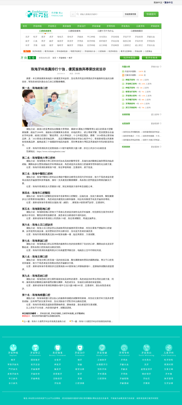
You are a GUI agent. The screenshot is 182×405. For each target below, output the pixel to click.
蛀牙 (35, 37)
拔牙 (27, 41)
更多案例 (156, 147)
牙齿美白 (125, 26)
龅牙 (51, 41)
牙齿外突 (139, 41)
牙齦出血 (124, 364)
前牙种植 (91, 41)
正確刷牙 (102, 360)
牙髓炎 (80, 45)
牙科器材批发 (62, 51)
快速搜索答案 (130, 14)
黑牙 (43, 41)
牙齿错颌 (115, 37)
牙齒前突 (35, 374)
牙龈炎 (80, 37)
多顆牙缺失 (13, 374)
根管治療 (79, 369)
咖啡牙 (60, 45)
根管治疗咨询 (131, 92)
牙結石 (146, 378)
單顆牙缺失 (13, 364)
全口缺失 (13, 383)
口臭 (35, 41)
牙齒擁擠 (35, 369)
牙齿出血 (151, 45)
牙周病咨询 (130, 104)
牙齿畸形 (115, 45)
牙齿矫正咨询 (131, 84)
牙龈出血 (151, 37)
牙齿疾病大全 (90, 51)
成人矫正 (139, 45)
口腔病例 (102, 51)
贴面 (43, 45)
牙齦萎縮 (124, 383)
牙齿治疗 (81, 26)
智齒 (80, 364)
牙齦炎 (124, 369)
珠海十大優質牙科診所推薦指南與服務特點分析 (100, 321)
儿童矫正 (127, 45)
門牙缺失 (13, 369)
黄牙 (43, 37)
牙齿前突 (139, 37)
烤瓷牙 (57, 364)
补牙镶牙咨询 (131, 100)
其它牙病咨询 (131, 107)
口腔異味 (102, 378)
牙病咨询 (155, 26)
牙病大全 (156, 67)
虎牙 (51, 37)
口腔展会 (148, 51)
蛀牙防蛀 (168, 360)
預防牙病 (102, 369)
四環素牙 (57, 374)
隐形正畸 (127, 41)
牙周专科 (111, 26)
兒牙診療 (168, 383)
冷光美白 (103, 37)
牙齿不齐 (127, 37)
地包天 (60, 37)
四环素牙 (103, 41)
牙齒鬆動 (124, 378)
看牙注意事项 (126, 51)
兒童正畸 (168, 369)
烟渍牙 (60, 41)
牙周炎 (80, 41)
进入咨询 (156, 114)
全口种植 (103, 45)
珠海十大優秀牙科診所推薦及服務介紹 (49, 321)
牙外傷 (168, 374)
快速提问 (151, 14)
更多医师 (156, 124)
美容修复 (67, 26)
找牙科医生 (113, 51)
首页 (25, 26)
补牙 (27, 45)
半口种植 (91, 37)
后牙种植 (91, 45)
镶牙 (51, 45)
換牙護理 (168, 378)
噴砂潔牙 (146, 374)
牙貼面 (57, 383)
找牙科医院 (37, 51)
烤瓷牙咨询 (130, 80)
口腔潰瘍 (79, 383)
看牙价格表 (49, 51)
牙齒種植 (62, 58)
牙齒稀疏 (35, 378)
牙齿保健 (96, 26)
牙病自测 (138, 51)
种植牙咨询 (130, 88)
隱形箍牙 (35, 360)
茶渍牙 (70, 41)
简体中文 (158, 2)
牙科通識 (102, 374)
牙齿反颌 (115, 41)
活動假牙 (57, 378)
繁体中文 (168, 2)
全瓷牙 (57, 360)
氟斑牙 (70, 45)
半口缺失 (13, 378)
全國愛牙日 (102, 364)
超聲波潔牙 (146, 369)
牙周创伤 (151, 41)
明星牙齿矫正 (76, 51)
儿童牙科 (140, 26)
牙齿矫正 (52, 26)
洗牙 (27, 37)
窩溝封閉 (168, 364)
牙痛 (35, 45)
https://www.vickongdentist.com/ (51, 151)
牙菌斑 (146, 383)
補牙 (80, 360)
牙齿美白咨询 (131, 96)
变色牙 (70, 37)
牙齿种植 (37, 26)
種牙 (70, 58)
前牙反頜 (35, 364)
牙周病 (124, 374)
